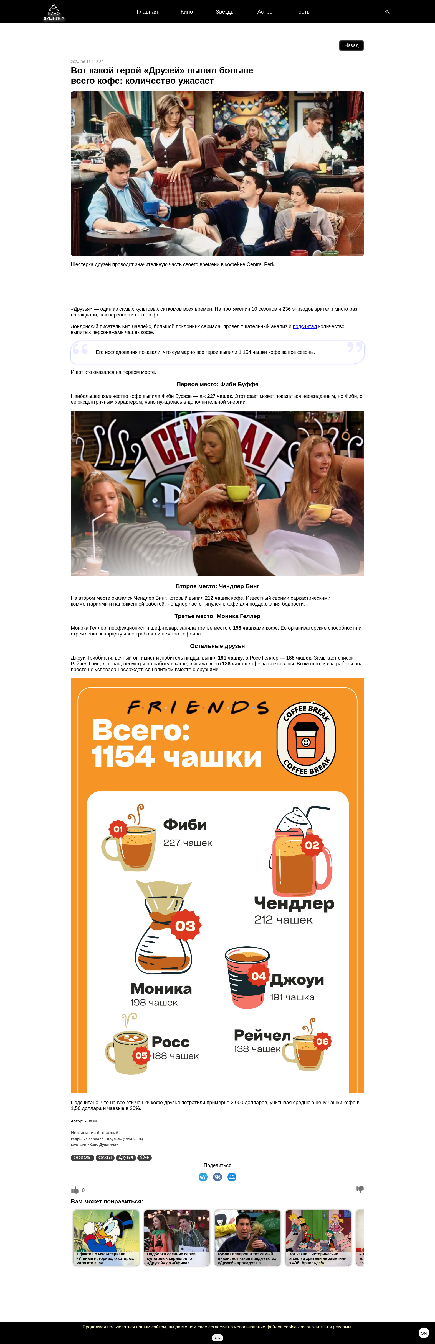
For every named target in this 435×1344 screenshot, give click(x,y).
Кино (187, 12)
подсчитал (305, 326)
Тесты (303, 12)
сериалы (82, 1157)
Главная (147, 12)
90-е (144, 1157)
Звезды (225, 12)
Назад (351, 45)
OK (217, 1338)
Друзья (126, 1157)
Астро (265, 12)
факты (105, 1157)
